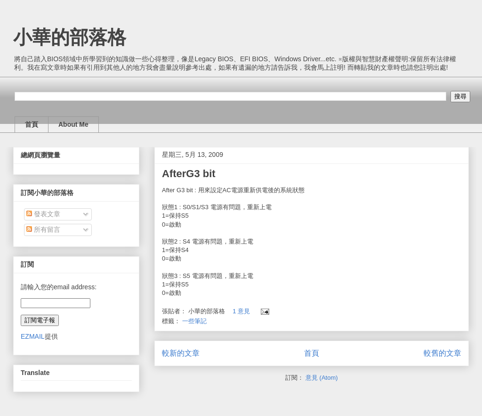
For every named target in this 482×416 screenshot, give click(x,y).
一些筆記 (194, 321)
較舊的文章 (442, 353)
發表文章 (43, 214)
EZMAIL (33, 336)
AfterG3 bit (189, 173)
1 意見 (241, 311)
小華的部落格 (69, 37)
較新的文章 (181, 353)
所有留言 (43, 229)
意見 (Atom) (321, 377)
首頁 (31, 124)
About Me (73, 124)
